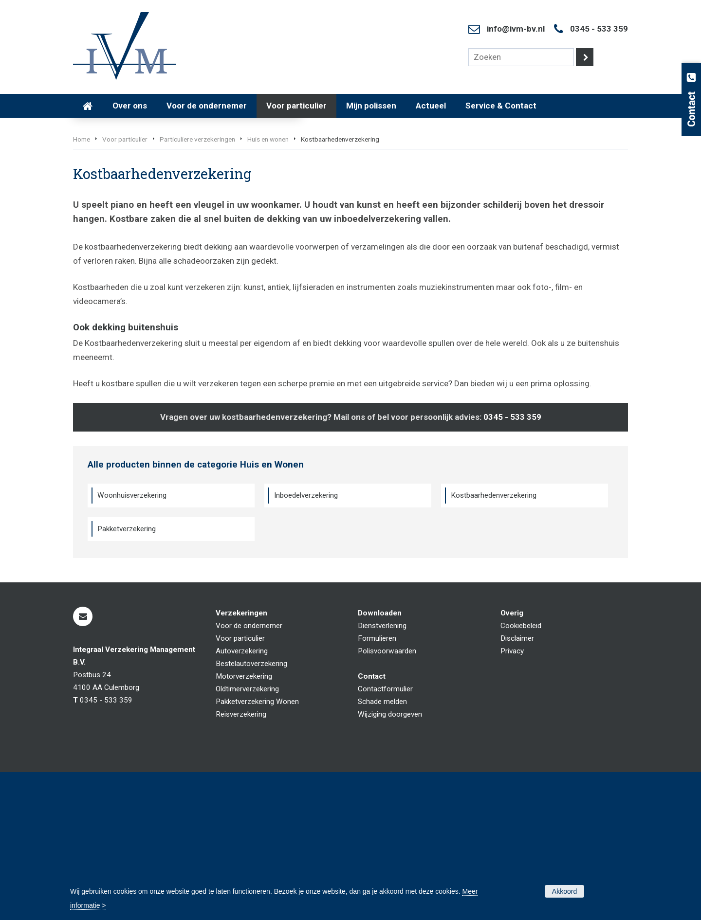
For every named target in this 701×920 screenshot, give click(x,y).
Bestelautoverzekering (251, 811)
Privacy (512, 798)
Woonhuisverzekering (131, 643)
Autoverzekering (242, 798)
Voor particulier (125, 287)
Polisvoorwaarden (387, 798)
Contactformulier (385, 836)
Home (81, 287)
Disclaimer (517, 786)
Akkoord (564, 891)
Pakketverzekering (126, 676)
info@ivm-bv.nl (516, 29)
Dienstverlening (382, 773)
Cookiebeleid (520, 773)
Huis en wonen (268, 287)
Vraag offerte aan (119, 234)
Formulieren (377, 786)
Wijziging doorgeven (390, 862)
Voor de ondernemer (249, 773)
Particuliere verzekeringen (197, 287)
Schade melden (382, 849)
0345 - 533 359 (599, 29)
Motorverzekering (244, 824)
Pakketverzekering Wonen (257, 849)
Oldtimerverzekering (247, 836)
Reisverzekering (241, 862)
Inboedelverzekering (306, 643)
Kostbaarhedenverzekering (493, 643)
